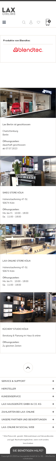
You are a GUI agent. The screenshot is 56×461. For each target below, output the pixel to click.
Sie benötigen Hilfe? (28, 450)
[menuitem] (4, 23)
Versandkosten (47, 436)
